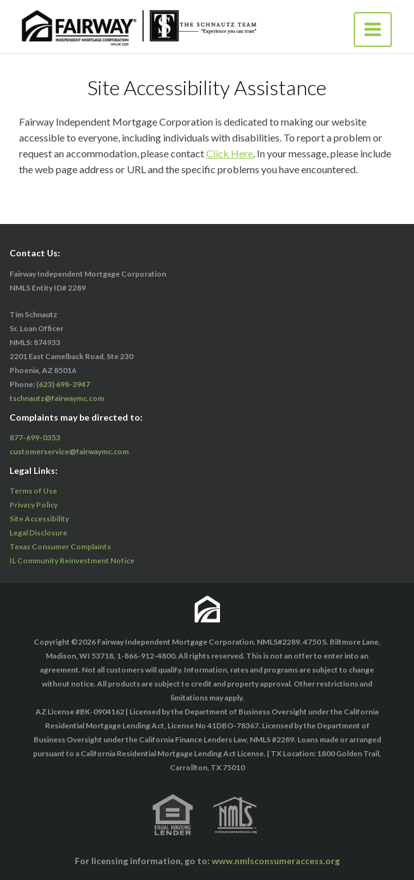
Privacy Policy (34, 504)
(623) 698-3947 (63, 384)
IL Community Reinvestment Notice (72, 560)
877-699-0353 (35, 437)
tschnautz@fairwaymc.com (57, 398)
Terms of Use (33, 491)
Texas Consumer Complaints (60, 546)
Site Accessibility (39, 518)
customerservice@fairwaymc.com (69, 451)
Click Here (229, 153)
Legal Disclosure (38, 532)
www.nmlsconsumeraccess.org (276, 860)
